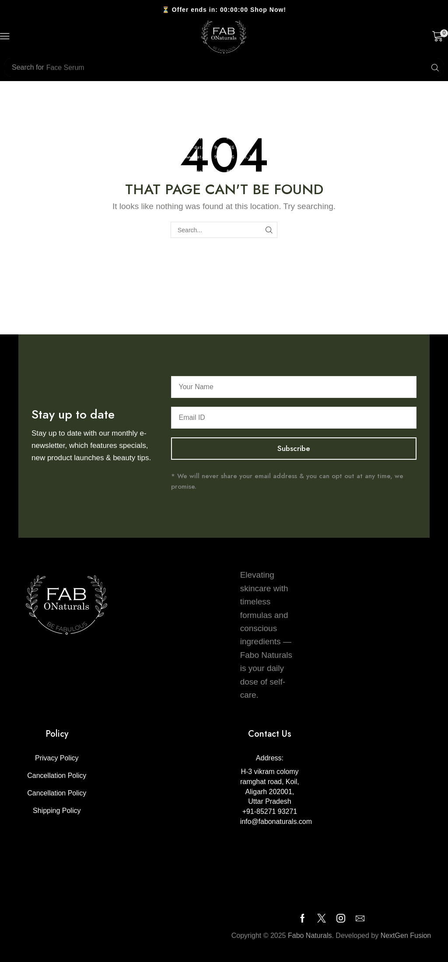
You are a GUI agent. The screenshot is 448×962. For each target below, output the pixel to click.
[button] (5, 36)
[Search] (435, 67)
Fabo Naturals (310, 935)
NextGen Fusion (406, 935)
